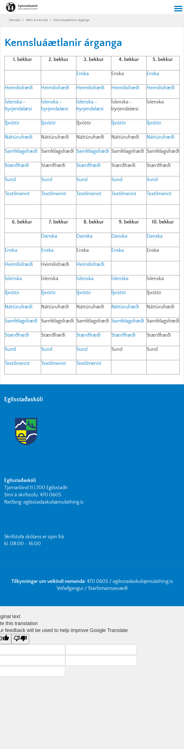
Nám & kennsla (37, 20)
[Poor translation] (20, 639)
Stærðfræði (17, 165)
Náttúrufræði (18, 137)
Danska (49, 236)
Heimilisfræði (19, 88)
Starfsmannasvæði (108, 588)
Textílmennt (18, 194)
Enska (82, 74)
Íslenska (14, 20)
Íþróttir (12, 123)
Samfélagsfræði (22, 151)
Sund (11, 179)
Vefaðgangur (70, 588)
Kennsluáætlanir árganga (71, 20)
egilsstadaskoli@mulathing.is (53, 502)
